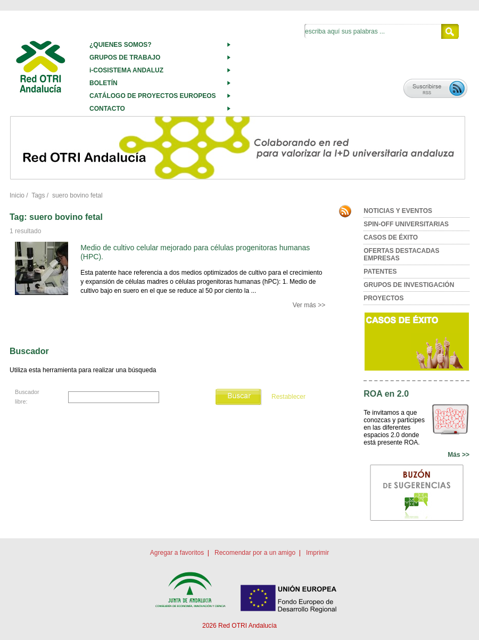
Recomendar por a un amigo (254, 552)
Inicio (17, 195)
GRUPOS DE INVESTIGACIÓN (409, 285)
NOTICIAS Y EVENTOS (398, 211)
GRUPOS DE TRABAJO (124, 57)
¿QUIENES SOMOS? (120, 44)
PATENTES (380, 271)
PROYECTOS (383, 298)
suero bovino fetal (77, 195)
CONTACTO (107, 108)
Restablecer (288, 396)
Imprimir (317, 552)
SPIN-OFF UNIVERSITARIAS (406, 224)
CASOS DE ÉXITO (391, 237)
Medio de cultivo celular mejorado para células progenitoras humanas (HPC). (195, 252)
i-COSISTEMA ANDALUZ (126, 70)
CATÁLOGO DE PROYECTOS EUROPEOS (152, 96)
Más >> (458, 454)
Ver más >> (309, 305)
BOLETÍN (103, 83)
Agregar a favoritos (177, 552)
